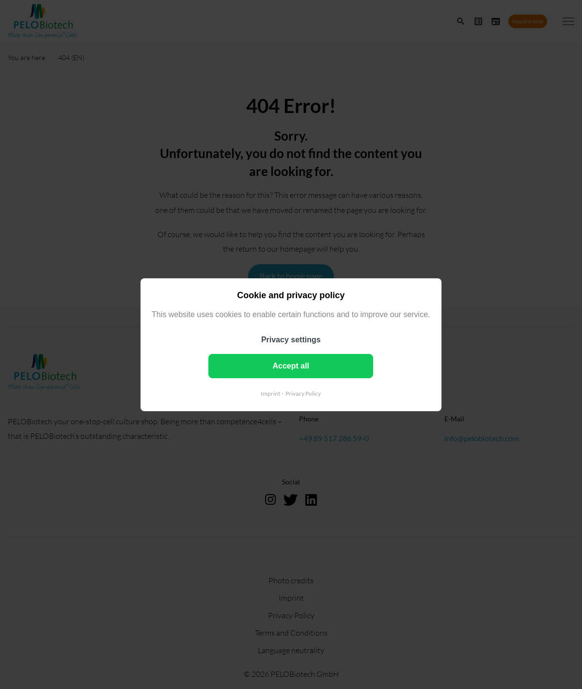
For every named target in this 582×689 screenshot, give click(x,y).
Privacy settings (291, 339)
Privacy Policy (303, 393)
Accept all (291, 365)
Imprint (270, 393)
